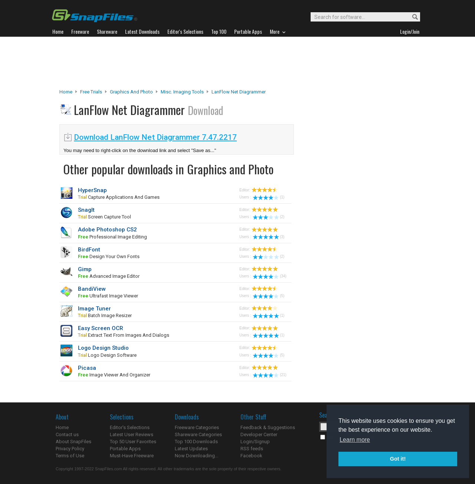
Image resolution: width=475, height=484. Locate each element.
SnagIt (86, 210)
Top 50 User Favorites (133, 441)
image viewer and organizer (114, 375)
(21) (269, 375)
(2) (268, 217)
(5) (268, 296)
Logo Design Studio (103, 348)
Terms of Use (70, 455)
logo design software (107, 355)
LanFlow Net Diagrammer (239, 92)
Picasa (87, 368)
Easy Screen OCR (100, 328)
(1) (268, 197)
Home (65, 92)
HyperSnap (92, 190)
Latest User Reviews (131, 434)
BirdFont (89, 249)
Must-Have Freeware (132, 455)
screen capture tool (104, 217)
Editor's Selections (130, 427)
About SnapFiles (73, 441)
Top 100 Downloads (196, 441)
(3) (268, 237)
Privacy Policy (70, 448)
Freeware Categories (197, 427)
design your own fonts (109, 256)
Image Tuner (94, 308)
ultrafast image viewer (108, 296)
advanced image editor (109, 276)
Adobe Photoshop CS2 (107, 229)
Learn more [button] (355, 440)
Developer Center (258, 434)
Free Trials (91, 92)
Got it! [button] (398, 459)
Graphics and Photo (131, 92)
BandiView (92, 289)
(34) (269, 276)
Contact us (67, 434)
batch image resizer (105, 315)
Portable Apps (125, 448)
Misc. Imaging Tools (182, 92)
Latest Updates (191, 448)
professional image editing (112, 237)
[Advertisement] (237, 62)
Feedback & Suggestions (267, 427)
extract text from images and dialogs (123, 335)
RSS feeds (251, 448)
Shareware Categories (198, 434)
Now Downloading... (196, 455)
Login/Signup (255, 441)
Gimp (85, 269)
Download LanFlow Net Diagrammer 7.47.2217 (155, 137)
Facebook (251, 455)
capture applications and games (119, 197)
